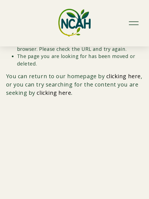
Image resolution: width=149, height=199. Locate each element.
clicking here (123, 76)
